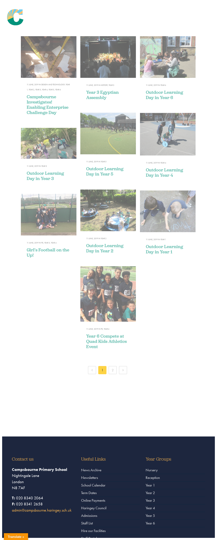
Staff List (87, 523)
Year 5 (150, 515)
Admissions (89, 515)
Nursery (152, 470)
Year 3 (150, 500)
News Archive (91, 470)
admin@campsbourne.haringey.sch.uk (42, 510)
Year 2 (150, 492)
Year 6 (150, 523)
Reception (153, 477)
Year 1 (150, 485)
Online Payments (93, 500)
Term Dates (89, 492)
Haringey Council (93, 508)
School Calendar (93, 485)
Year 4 (150, 508)
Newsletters (89, 477)
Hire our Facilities (93, 530)
